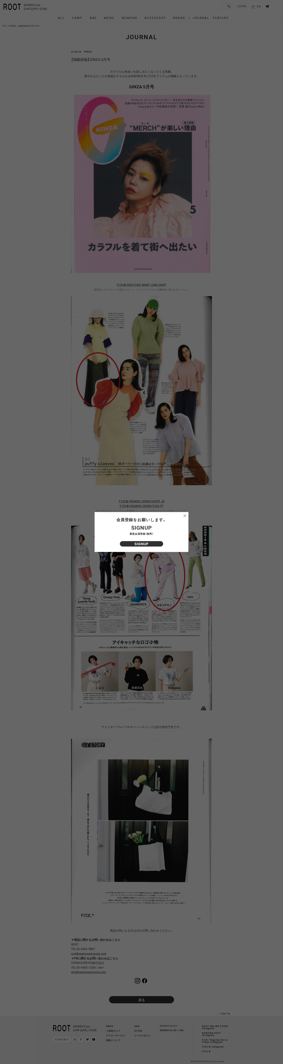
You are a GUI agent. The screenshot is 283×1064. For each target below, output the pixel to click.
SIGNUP (141, 543)
